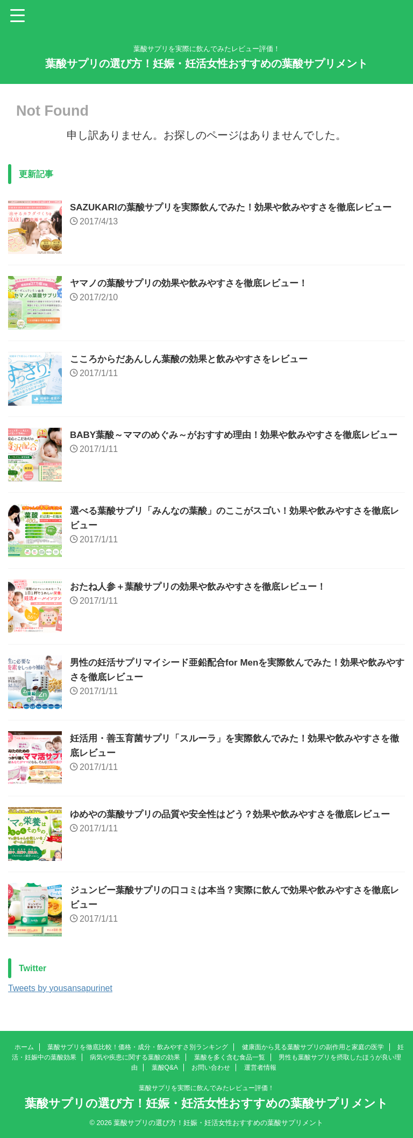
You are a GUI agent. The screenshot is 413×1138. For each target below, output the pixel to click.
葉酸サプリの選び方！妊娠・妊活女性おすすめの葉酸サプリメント (206, 63)
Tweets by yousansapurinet (60, 988)
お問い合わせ (210, 1067)
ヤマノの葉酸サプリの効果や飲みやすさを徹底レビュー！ (196, 283)
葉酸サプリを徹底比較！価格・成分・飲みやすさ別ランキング (137, 1047)
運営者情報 (260, 1067)
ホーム (24, 1047)
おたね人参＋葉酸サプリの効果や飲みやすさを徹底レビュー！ (205, 586)
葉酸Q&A (165, 1067)
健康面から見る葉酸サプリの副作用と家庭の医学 (313, 1047)
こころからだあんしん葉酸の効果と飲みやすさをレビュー (196, 359)
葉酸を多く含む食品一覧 (229, 1057)
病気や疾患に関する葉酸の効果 (135, 1057)
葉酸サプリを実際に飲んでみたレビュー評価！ (206, 1088)
